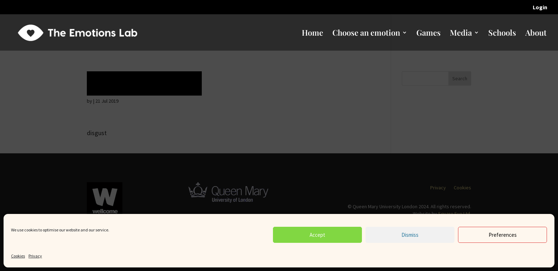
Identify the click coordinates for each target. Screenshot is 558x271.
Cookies (18, 256)
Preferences (503, 234)
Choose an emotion (366, 34)
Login (540, 7)
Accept (317, 234)
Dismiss (409, 234)
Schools (502, 34)
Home (312, 34)
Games (428, 34)
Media (461, 34)
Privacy (35, 256)
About (536, 34)
